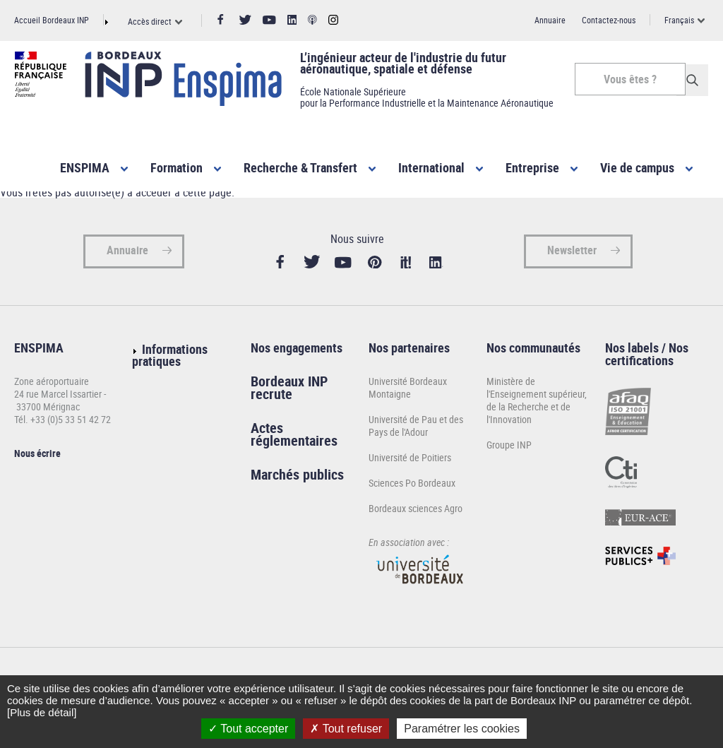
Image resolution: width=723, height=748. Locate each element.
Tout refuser (346, 729)
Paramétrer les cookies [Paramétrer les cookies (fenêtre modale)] (462, 729)
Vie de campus (637, 167)
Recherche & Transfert (300, 167)
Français (679, 19)
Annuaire (550, 19)
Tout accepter (248, 729)
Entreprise (532, 167)
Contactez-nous (608, 19)
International (431, 167)
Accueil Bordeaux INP (51, 19)
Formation (176, 167)
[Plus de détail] (41, 712)
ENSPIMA (84, 167)
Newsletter (572, 254)
